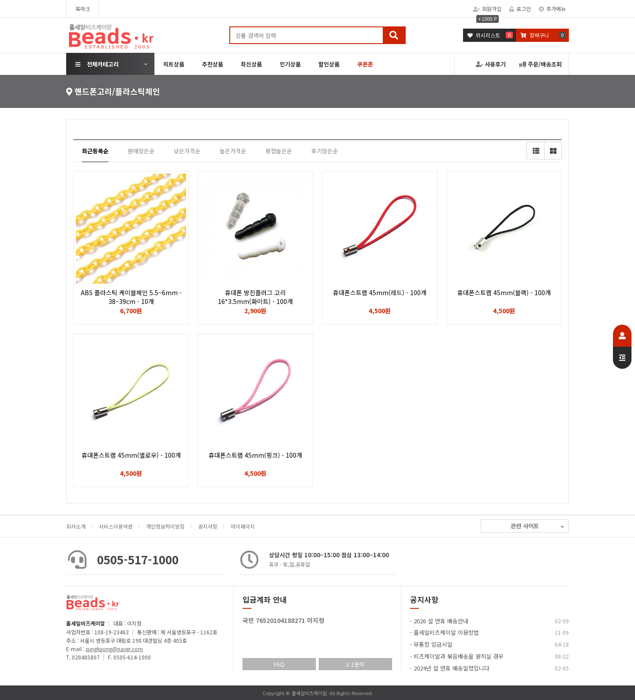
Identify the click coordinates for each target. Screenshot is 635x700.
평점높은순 (278, 151)
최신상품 (251, 64)
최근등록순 (95, 151)
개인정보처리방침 (165, 526)
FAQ (279, 664)
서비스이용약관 (116, 526)
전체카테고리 (97, 64)
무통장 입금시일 (433, 644)
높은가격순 (233, 151)
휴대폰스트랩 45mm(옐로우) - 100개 (131, 455)
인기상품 (290, 64)
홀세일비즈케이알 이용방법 (446, 632)
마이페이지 (243, 526)
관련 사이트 (537, 526)
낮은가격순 (187, 151)
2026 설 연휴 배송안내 (441, 621)
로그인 (520, 8)
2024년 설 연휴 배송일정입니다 (451, 668)
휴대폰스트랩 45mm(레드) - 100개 (379, 292)
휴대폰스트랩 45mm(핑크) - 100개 (255, 455)
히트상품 (173, 64)
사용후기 (491, 64)
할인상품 (329, 64)
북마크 (82, 8)
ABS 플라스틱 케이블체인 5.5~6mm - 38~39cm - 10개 (131, 297)
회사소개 (76, 526)
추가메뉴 (552, 8)
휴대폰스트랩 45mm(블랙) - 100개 (504, 292)
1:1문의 (355, 664)
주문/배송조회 (540, 64)
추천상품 (212, 64)
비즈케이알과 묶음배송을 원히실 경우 (459, 656)
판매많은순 (141, 151)
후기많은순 (324, 151)
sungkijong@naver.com (114, 648)
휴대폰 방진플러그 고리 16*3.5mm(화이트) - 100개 (255, 297)
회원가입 (487, 8)
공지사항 (207, 526)
